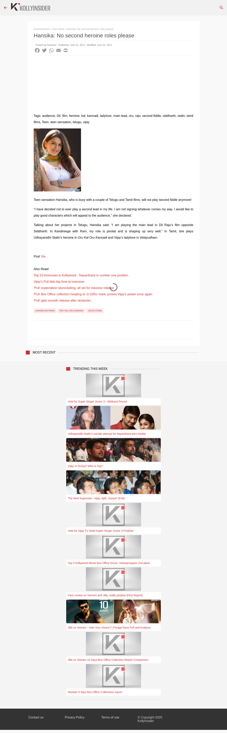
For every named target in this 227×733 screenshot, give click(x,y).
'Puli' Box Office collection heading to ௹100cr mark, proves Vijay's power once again (93, 294)
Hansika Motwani (45, 310)
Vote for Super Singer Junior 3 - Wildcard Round (97, 401)
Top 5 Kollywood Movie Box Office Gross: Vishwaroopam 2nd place (109, 563)
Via (43, 256)
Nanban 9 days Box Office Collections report (95, 692)
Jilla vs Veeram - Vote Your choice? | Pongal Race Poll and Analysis (109, 627)
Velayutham (95, 310)
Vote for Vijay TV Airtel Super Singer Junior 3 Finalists (100, 530)
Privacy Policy (75, 717)
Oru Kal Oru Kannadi (71, 310)
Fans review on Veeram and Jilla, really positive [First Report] (105, 595)
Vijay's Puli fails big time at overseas (59, 281)
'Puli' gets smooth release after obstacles (62, 300)
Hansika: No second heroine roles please (90, 29)
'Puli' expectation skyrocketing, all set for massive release (74, 288)
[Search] (221, 7)
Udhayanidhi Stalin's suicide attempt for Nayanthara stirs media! (107, 433)
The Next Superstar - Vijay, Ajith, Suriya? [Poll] (96, 498)
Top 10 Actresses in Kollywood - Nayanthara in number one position (81, 275)
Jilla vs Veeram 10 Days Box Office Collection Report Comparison (108, 659)
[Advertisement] (113, 85)
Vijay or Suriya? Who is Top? (85, 466)
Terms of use (110, 717)
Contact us (35, 717)
